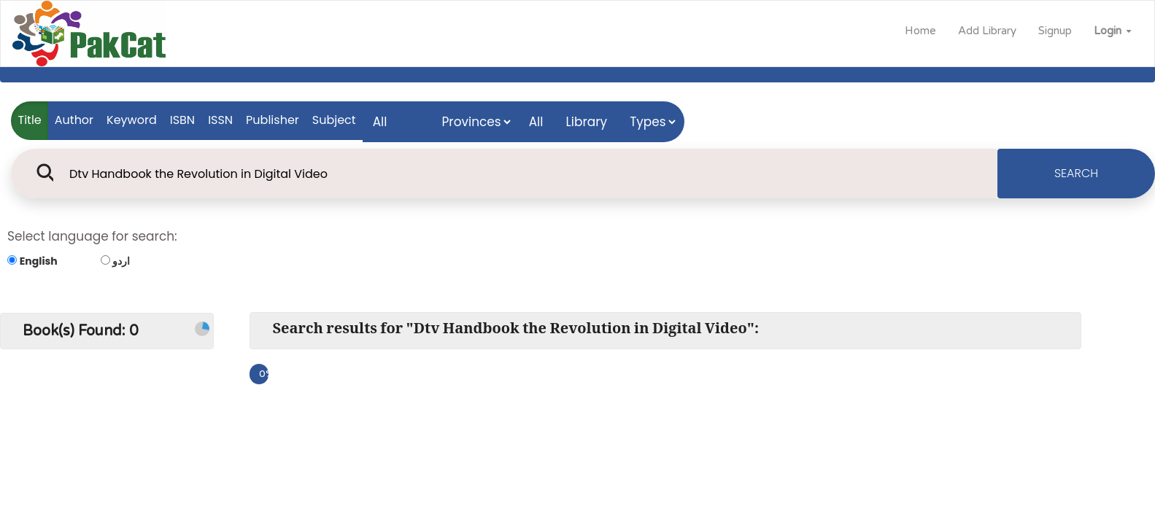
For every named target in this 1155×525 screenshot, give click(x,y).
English (39, 261)
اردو (121, 261)
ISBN (182, 120)
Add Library (987, 30)
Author (74, 120)
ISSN (220, 120)
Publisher (272, 120)
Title (30, 120)
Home (920, 30)
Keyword (132, 120)
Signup (1055, 30)
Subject (334, 120)
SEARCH (1076, 173)
